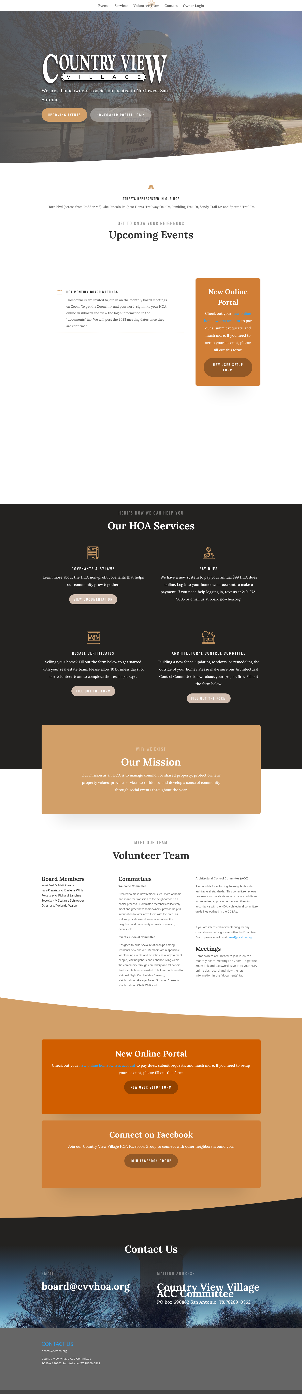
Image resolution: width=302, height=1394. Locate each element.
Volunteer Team (146, 6)
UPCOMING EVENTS (67, 113)
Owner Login (193, 6)
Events (103, 6)
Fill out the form (93, 691)
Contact (171, 6)
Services (121, 6)
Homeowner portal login (121, 113)
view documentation (93, 599)
